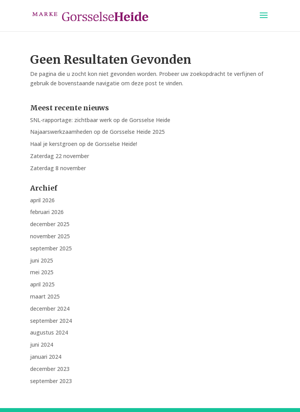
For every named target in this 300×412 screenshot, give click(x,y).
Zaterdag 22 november (59, 156)
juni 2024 (41, 344)
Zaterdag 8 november (58, 168)
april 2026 (42, 200)
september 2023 (51, 381)
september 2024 (51, 320)
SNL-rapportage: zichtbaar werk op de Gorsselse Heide (100, 120)
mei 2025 (42, 272)
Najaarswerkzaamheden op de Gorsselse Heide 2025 (97, 131)
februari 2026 (47, 212)
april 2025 (42, 284)
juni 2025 (41, 260)
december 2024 (50, 308)
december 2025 (50, 224)
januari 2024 (45, 356)
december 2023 (50, 368)
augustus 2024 (49, 332)
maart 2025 (45, 296)
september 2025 (51, 248)
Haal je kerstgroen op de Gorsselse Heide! (83, 144)
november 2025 (50, 236)
